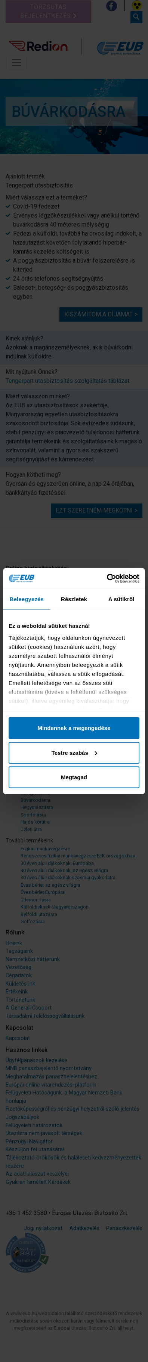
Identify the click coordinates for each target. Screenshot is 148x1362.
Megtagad (74, 777)
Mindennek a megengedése (73, 728)
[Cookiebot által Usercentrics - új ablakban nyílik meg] (106, 578)
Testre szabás (74, 752)
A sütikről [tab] (121, 599)
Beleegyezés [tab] (27, 599)
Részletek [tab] (74, 599)
